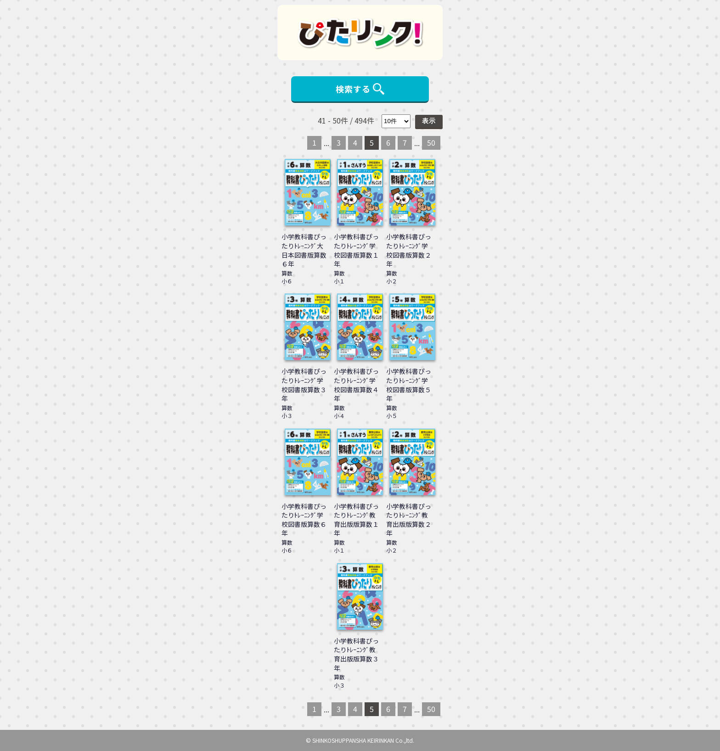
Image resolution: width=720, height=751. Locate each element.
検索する (360, 89)
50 (431, 142)
